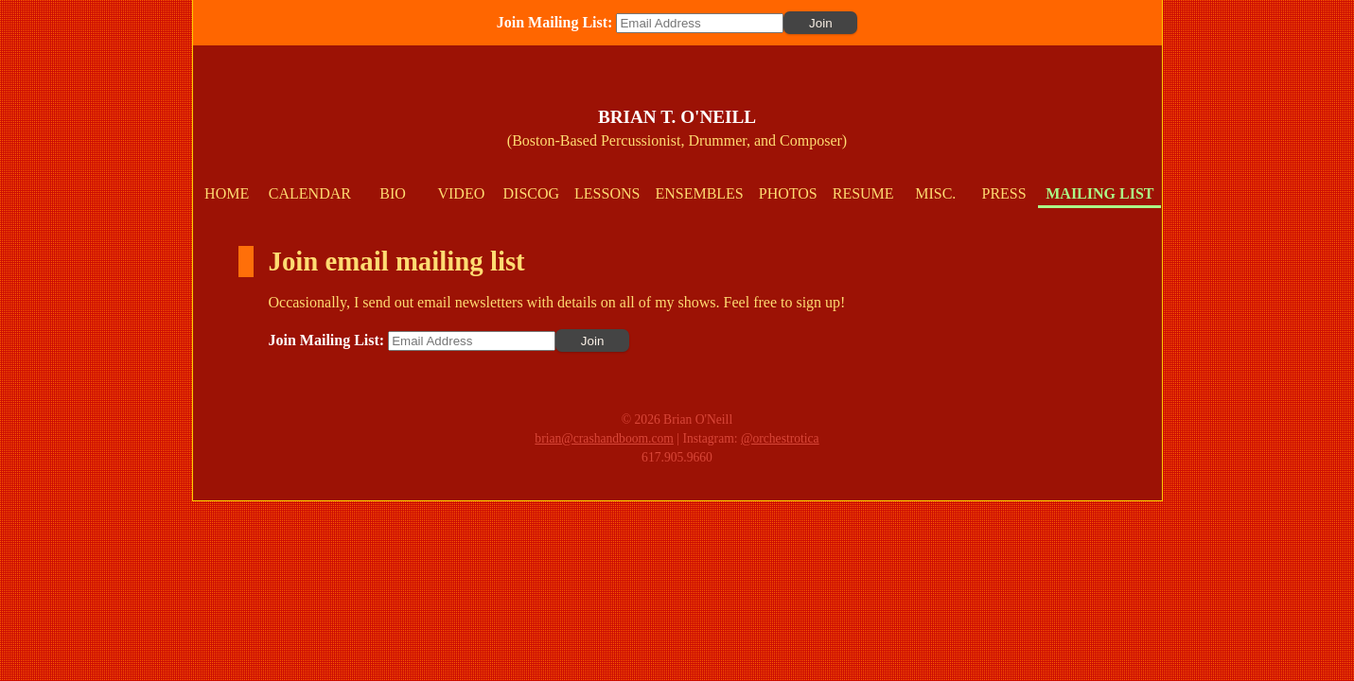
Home (226, 193)
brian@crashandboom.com (604, 438)
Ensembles (699, 193)
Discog (531, 193)
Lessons (607, 193)
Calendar (310, 193)
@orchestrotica (780, 438)
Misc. (935, 193)
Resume (863, 193)
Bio (392, 193)
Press (1004, 193)
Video (460, 193)
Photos (788, 193)
